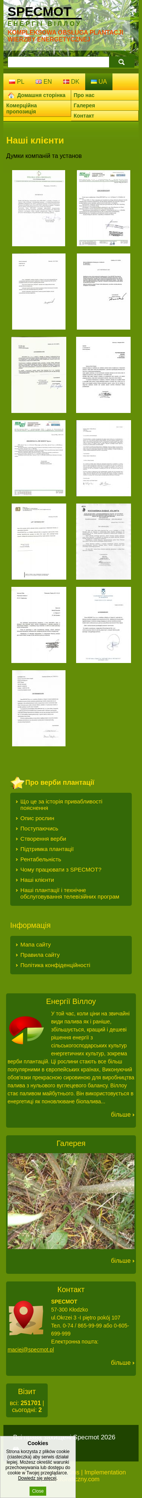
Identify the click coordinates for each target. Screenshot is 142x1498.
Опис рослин (37, 818)
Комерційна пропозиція (21, 108)
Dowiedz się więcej (37, 1489)
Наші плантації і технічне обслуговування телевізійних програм (69, 893)
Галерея (84, 105)
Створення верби (43, 838)
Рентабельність (40, 859)
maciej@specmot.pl (31, 1350)
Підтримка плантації (47, 849)
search (122, 62)
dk (71, 81)
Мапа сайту (35, 944)
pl (16, 81)
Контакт (84, 116)
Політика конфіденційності (55, 965)
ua (99, 81)
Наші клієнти (37, 879)
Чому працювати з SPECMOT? (60, 869)
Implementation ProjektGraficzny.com (84, 1475)
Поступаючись (39, 828)
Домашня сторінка (41, 95)
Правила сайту (40, 954)
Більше (121, 1114)
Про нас (84, 95)
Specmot (45, 15)
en (44, 81)
